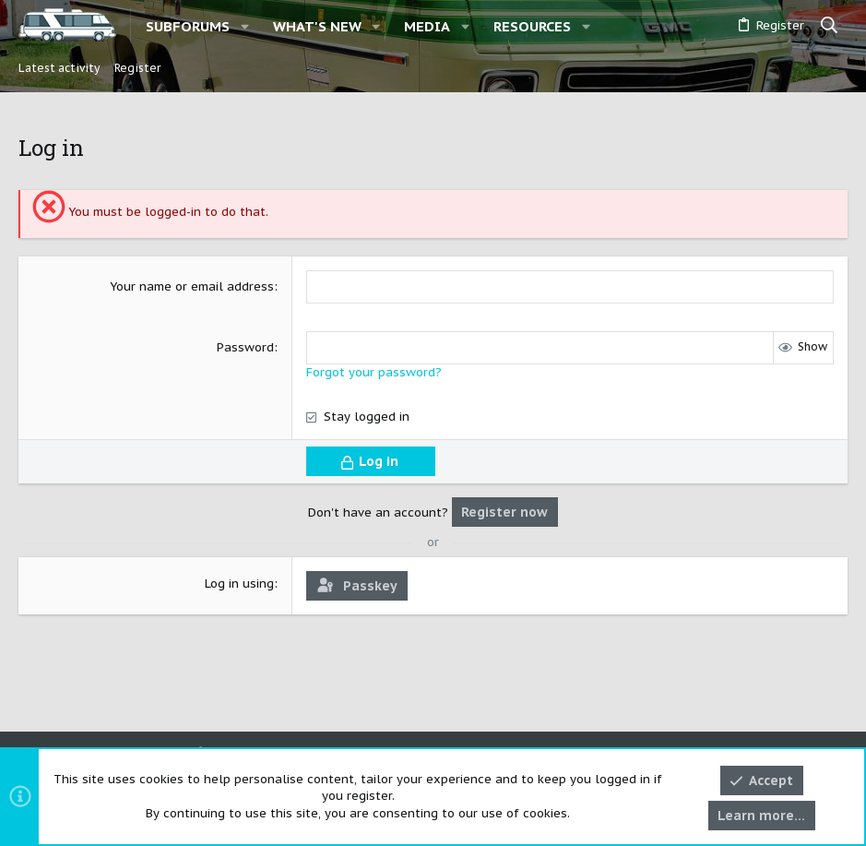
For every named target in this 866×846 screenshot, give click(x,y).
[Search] (830, 25)
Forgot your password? (374, 372)
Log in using (239, 583)
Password (245, 347)
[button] (244, 26)
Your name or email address (192, 286)
